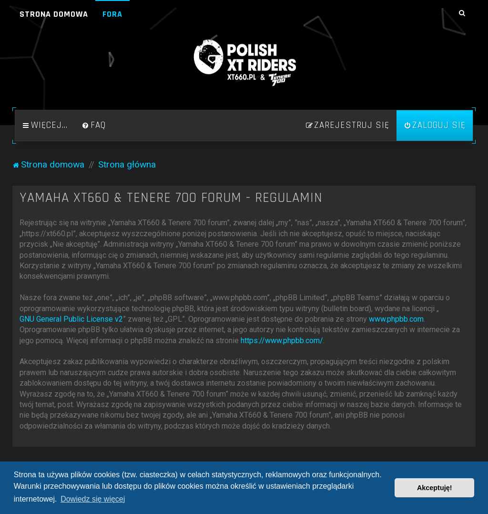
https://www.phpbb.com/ (282, 340)
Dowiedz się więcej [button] (93, 499)
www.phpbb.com (396, 319)
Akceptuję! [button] (434, 488)
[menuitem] (94, 125)
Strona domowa (54, 14)
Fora (112, 14)
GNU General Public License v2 (71, 319)
